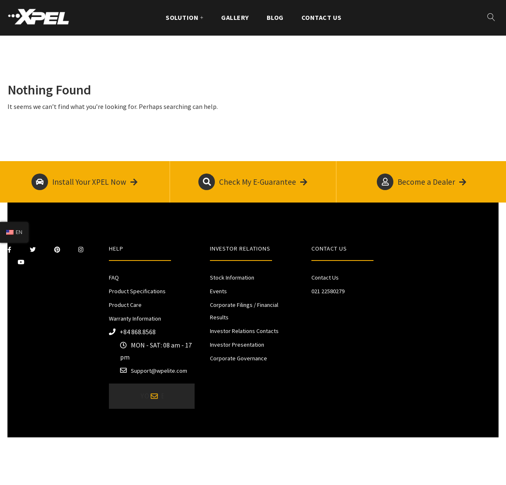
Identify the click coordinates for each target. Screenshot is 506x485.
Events (218, 291)
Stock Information (232, 277)
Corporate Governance (238, 358)
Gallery (234, 17)
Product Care (125, 305)
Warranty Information (135, 318)
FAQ (114, 277)
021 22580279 (328, 291)
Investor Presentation (237, 344)
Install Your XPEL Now (84, 182)
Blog (275, 17)
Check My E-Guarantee (252, 182)
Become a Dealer (421, 182)
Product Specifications (137, 291)
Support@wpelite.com (159, 370)
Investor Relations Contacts (244, 331)
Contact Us (321, 17)
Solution (182, 17)
